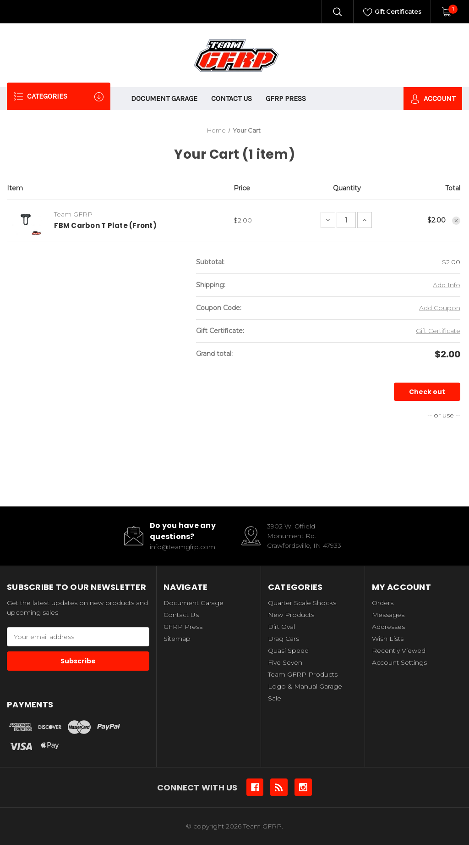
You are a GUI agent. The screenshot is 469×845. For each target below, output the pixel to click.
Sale (274, 698)
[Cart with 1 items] (446, 11)
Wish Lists (388, 638)
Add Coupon (439, 308)
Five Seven (285, 662)
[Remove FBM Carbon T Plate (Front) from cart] (456, 221)
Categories (59, 96)
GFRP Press (286, 98)
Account (432, 99)
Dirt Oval (281, 627)
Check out (427, 391)
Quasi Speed (288, 650)
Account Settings (399, 662)
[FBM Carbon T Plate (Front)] (346, 220)
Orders (382, 603)
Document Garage (164, 98)
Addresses (388, 627)
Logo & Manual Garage (305, 686)
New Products (291, 615)
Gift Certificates (392, 12)
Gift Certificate (438, 331)
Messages (388, 615)
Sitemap (177, 638)
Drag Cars (283, 638)
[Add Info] (446, 285)
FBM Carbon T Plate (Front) (105, 225)
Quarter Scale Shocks (302, 603)
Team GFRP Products (303, 674)
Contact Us (231, 98)
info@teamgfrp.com (182, 547)
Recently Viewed (398, 650)
